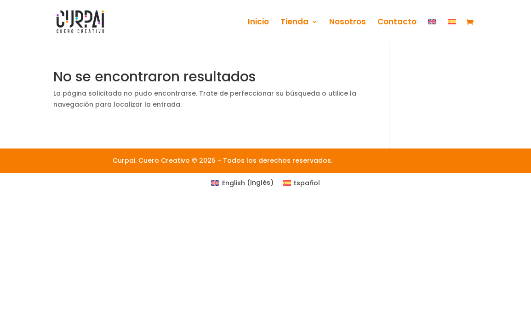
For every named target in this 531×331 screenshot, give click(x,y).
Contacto (397, 22)
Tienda (294, 22)
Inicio (258, 22)
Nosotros (347, 22)
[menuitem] (432, 30)
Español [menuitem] (306, 183)
